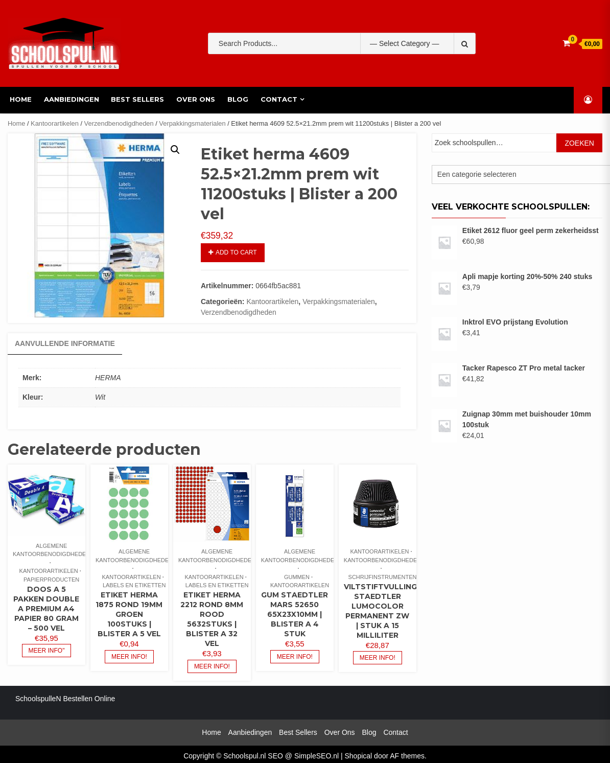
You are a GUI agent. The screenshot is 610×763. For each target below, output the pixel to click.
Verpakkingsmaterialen (192, 123)
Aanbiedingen (69, 99)
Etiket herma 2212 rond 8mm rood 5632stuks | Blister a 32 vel (211, 619)
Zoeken (579, 143)
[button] (175, 150)
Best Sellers (135, 99)
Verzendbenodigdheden (119, 123)
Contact (277, 99)
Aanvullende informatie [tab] (65, 343)
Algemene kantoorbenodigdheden (51, 550)
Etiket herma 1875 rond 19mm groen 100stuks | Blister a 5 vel (129, 614)
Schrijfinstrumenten (382, 577)
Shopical (358, 756)
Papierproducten (51, 579)
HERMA (108, 378)
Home (19, 99)
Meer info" (47, 650)
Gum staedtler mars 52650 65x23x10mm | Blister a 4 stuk (294, 614)
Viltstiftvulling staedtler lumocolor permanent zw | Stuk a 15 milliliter (380, 611)
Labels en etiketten (134, 585)
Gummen (297, 577)
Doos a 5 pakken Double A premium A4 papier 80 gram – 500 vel (46, 609)
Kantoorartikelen (55, 123)
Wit (100, 397)
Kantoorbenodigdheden (382, 560)
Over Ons (194, 99)
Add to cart (236, 252)
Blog (236, 99)
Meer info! (129, 656)
